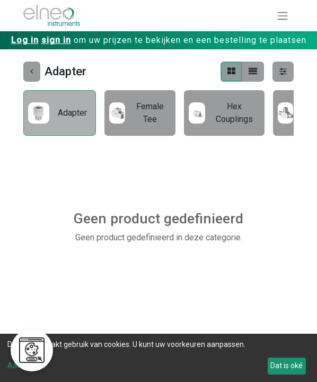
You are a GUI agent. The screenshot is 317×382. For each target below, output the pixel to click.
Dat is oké (286, 365)
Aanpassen (26, 365)
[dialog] (158, 358)
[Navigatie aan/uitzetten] (282, 15)
